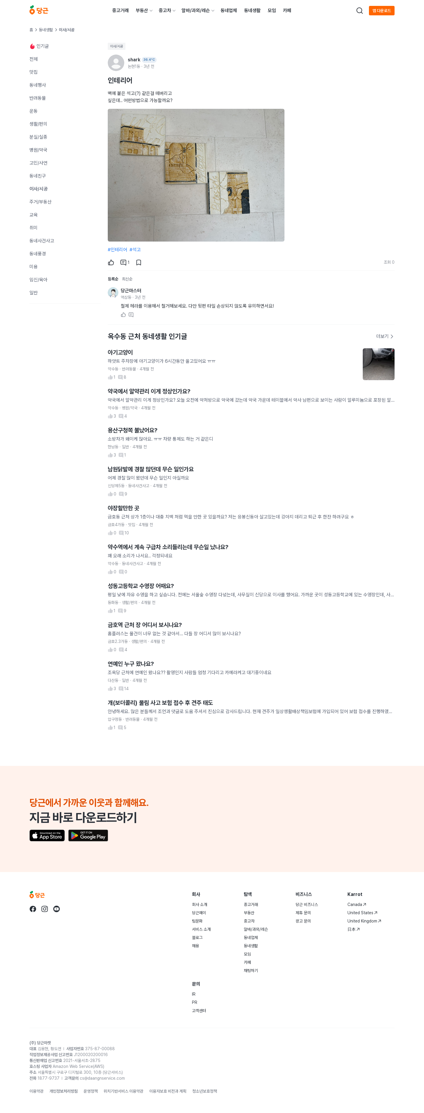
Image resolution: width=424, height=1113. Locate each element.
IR (194, 994)
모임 (272, 10)
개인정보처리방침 (63, 1091)
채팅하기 (251, 970)
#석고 (135, 249)
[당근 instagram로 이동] (44, 908)
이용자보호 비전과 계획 (167, 1091)
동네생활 (252, 10)
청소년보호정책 (204, 1091)
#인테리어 (117, 249)
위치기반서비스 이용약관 (123, 1091)
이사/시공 (116, 46)
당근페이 (199, 912)
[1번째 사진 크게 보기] (196, 175)
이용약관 (36, 1091)
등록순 (113, 279)
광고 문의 (303, 921)
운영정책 (91, 1091)
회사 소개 (199, 904)
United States (362, 912)
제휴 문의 (303, 912)
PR (194, 1002)
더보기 (385, 336)
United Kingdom (364, 921)
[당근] (38, 10)
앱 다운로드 (381, 10)
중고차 (165, 10)
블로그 (197, 937)
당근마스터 (131, 290)
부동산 (142, 10)
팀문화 (197, 921)
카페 (287, 10)
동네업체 (229, 10)
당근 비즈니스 (307, 904)
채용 (195, 945)
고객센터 (199, 1010)
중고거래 (120, 10)
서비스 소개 (201, 929)
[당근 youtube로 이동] (56, 908)
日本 (353, 929)
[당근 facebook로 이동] (33, 908)
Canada (356, 904)
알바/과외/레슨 (196, 10)
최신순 (127, 279)
